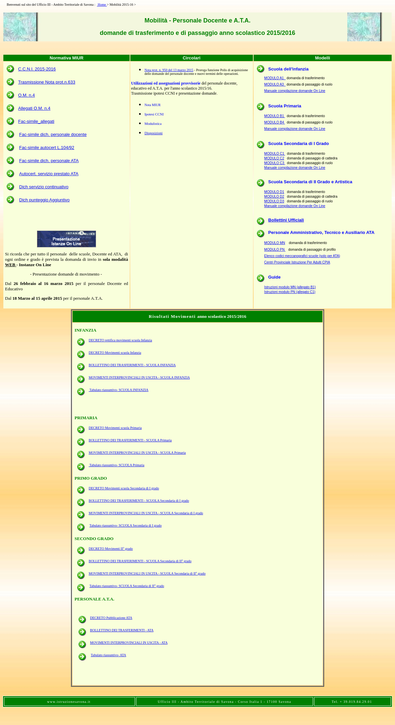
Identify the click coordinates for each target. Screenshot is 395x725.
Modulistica (153, 124)
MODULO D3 (274, 201)
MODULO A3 (275, 84)
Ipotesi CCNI (154, 114)
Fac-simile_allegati (36, 121)
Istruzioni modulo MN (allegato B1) (290, 287)
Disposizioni (153, 133)
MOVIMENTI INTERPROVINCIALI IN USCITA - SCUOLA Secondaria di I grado (146, 513)
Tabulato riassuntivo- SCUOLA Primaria (116, 465)
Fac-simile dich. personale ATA (49, 160)
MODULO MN (274, 243)
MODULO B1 (274, 116)
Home (102, 4)
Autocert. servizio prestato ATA (49, 173)
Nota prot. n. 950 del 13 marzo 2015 (168, 70)
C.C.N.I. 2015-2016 (37, 68)
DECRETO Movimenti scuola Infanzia (115, 352)
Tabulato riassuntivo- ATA (108, 655)
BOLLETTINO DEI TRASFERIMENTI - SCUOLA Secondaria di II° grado (140, 561)
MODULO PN (275, 249)
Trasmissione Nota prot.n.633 (46, 82)
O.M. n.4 (26, 95)
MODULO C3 (274, 163)
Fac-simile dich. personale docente (53, 134)
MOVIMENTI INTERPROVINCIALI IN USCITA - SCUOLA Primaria (137, 452)
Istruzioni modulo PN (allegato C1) (289, 292)
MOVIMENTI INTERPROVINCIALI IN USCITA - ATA (129, 642)
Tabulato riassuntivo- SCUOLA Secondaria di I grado (125, 525)
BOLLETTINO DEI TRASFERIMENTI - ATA (121, 630)
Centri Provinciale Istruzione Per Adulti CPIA (297, 262)
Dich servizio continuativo (44, 186)
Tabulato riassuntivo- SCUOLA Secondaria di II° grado (126, 586)
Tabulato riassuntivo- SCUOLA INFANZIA (118, 390)
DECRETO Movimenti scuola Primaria (115, 428)
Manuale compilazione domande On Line (294, 91)
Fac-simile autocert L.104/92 (46, 147)
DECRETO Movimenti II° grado (111, 548)
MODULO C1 (274, 153)
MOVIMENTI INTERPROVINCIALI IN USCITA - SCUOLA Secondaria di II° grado (147, 573)
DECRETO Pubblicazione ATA (111, 618)
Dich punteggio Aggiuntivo (44, 199)
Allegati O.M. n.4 (34, 108)
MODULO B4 (274, 122)
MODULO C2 (274, 158)
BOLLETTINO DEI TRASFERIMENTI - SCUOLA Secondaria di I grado (139, 500)
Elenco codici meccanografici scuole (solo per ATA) (302, 256)
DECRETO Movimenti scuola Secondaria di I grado (124, 488)
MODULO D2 (274, 196)
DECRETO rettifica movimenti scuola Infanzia (120, 340)
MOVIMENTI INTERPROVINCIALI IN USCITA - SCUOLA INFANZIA (139, 377)
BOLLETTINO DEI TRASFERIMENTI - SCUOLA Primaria (130, 440)
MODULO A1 (275, 78)
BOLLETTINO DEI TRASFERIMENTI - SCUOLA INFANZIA (132, 365)
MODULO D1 (274, 192)
